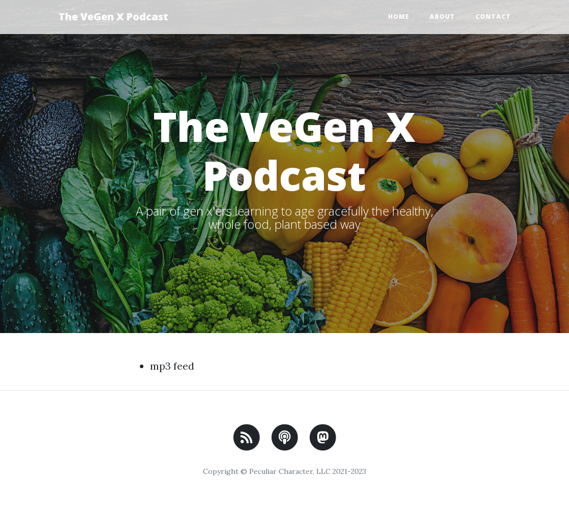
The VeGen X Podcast (113, 16)
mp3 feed (172, 365)
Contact (493, 16)
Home (398, 16)
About (442, 16)
